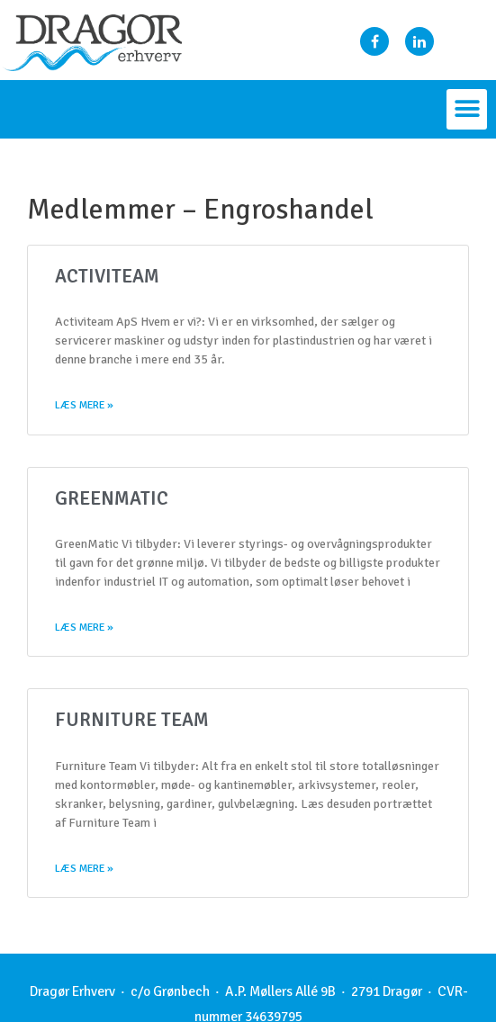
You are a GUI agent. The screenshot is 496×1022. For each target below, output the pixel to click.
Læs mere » (84, 405)
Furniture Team (132, 719)
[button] (466, 109)
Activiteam (107, 276)
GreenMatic (111, 498)
